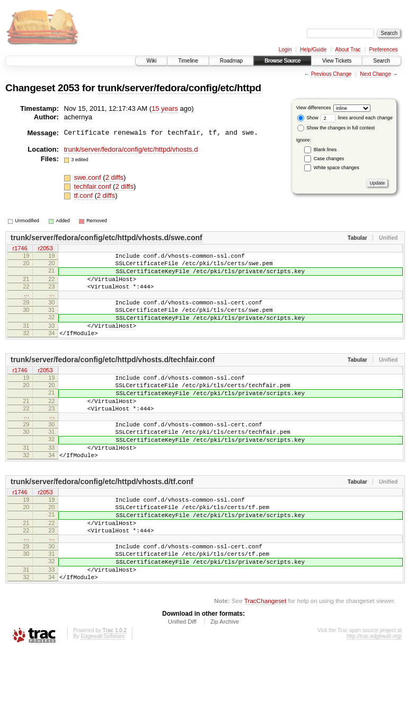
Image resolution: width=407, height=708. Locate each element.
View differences (313, 107)
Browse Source (282, 61)
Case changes (329, 158)
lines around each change (357, 117)
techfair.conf (93, 186)
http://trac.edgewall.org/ (374, 693)
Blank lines (325, 149)
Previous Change (331, 74)
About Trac (347, 50)
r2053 (45, 249)
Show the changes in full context (336, 127)
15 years (165, 108)
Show (307, 117)
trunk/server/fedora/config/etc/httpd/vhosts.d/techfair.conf (113, 378)
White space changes (336, 167)
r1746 (19, 249)
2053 (68, 87)
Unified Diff (182, 679)
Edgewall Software (103, 693)
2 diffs (114, 177)
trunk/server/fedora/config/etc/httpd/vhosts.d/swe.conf (106, 237)
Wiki (151, 61)
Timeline (188, 61)
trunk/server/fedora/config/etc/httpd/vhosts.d (131, 149)
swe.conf (88, 177)
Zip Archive (224, 679)
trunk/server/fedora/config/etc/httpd (179, 87)
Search (381, 61)
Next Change (375, 74)
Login (285, 50)
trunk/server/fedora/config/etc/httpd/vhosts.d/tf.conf (102, 519)
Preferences (383, 50)
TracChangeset (265, 657)
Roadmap (231, 61)
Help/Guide (313, 50)
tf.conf (84, 195)
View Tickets (336, 61)
